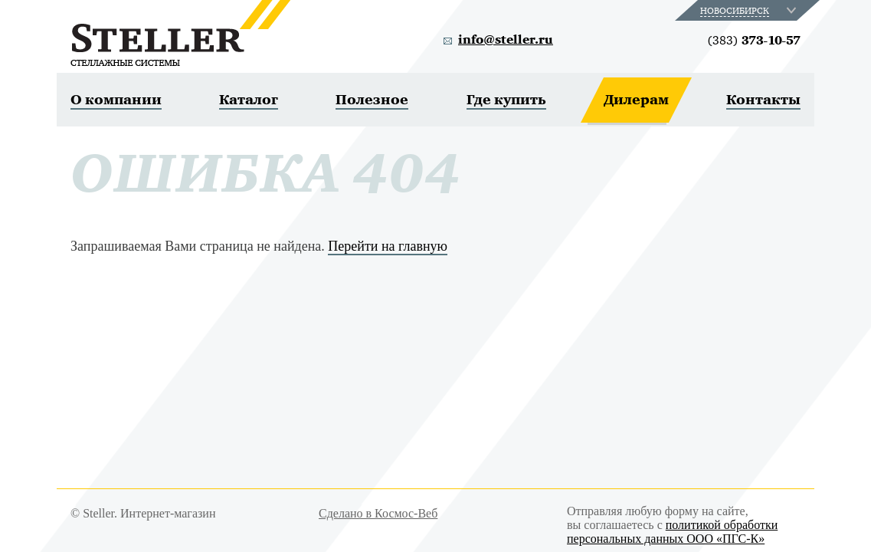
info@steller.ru (505, 40)
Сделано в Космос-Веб (378, 513)
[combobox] (749, 10)
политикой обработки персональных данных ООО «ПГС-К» (672, 531)
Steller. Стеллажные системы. (180, 33)
